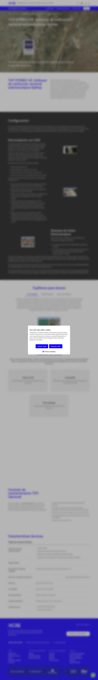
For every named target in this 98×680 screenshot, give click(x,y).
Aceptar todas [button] (42, 346)
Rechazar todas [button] (55, 346)
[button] (49, 351)
